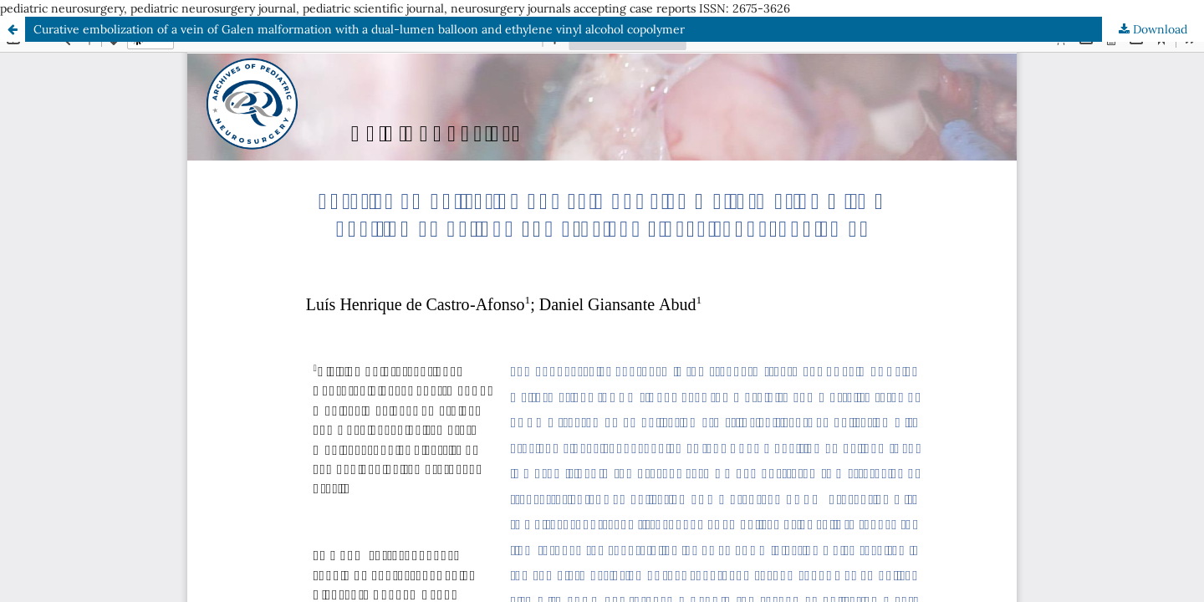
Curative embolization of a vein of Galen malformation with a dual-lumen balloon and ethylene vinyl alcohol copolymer (359, 29)
